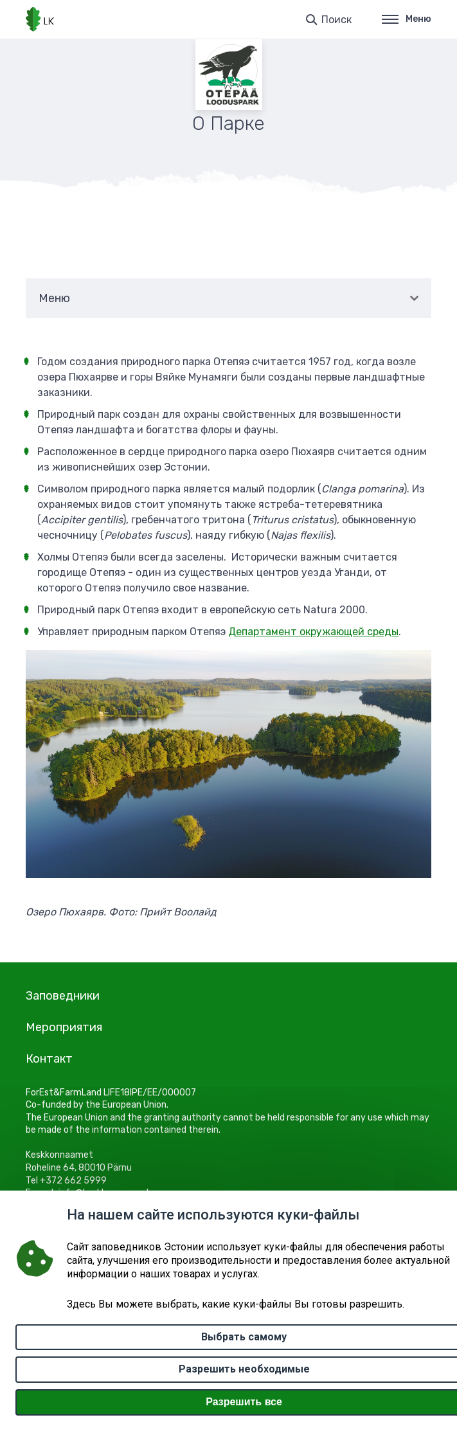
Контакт (49, 1059)
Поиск (336, 20)
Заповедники (63, 996)
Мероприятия (64, 1027)
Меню (406, 19)
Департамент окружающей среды (313, 632)
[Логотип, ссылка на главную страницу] (40, 19)
